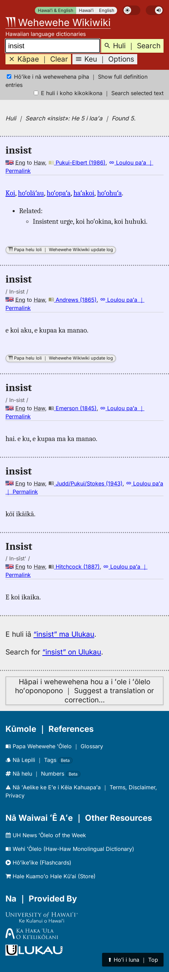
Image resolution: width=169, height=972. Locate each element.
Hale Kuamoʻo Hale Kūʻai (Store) (50, 876)
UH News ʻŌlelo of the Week (45, 835)
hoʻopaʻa (59, 193)
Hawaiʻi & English (55, 10)
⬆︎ (133, 959)
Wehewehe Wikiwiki (58, 22)
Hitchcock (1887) (74, 566)
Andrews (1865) (72, 299)
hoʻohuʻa (109, 193)
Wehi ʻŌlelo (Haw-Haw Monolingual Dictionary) (69, 848)
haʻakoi (83, 193)
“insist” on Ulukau (71, 652)
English (106, 10)
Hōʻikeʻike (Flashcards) (38, 862)
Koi (10, 193)
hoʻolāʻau (31, 193)
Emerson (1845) (72, 408)
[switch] (131, 10)
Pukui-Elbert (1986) (76, 162)
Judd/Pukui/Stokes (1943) (85, 483)
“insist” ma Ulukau (63, 634)
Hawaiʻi (86, 10)
